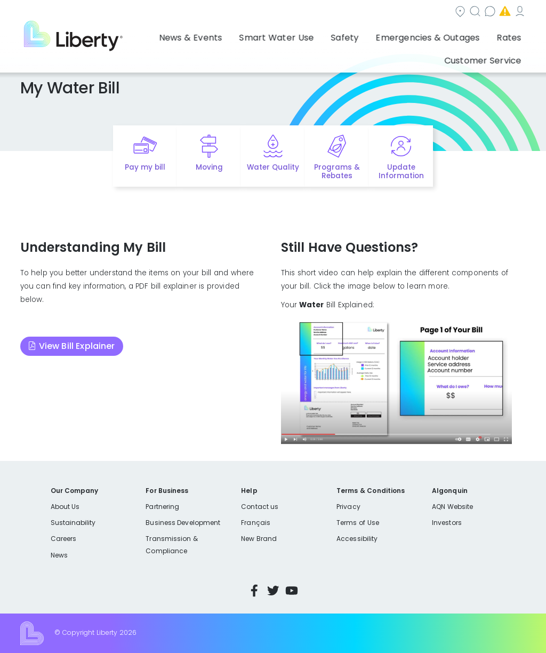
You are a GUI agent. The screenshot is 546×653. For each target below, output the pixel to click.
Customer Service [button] (487, 34)
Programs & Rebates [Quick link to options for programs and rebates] (337, 171)
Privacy (348, 506)
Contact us (369, 12)
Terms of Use (357, 522)
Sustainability (73, 522)
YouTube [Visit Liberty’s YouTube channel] (292, 591)
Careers (63, 538)
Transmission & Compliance (171, 544)
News (59, 555)
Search (313, 12)
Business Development (183, 522)
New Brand (259, 538)
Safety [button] (288, 34)
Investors (447, 522)
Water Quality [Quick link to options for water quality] (273, 167)
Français (255, 522)
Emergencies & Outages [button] (359, 34)
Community (255, 12)
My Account (503, 12)
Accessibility (357, 538)
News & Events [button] (158, 34)
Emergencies (435, 12)
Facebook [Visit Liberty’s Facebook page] (254, 591)
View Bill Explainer (77, 346)
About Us (65, 506)
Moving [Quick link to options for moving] (209, 167)
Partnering (162, 506)
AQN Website (452, 506)
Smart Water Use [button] (231, 34)
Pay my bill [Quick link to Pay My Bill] (145, 167)
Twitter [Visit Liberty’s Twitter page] (273, 591)
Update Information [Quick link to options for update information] (401, 171)
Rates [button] (429, 34)
